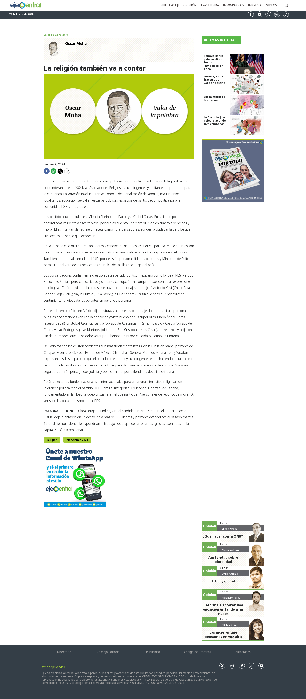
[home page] (26, 5)
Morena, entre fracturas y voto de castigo (214, 80)
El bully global (223, 581)
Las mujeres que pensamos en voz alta (223, 634)
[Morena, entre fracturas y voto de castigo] (247, 84)
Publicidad (153, 652)
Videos (271, 5)
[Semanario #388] (233, 170)
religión (52, 440)
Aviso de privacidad (53, 667)
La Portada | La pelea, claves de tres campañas (215, 120)
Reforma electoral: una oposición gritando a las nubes (223, 609)
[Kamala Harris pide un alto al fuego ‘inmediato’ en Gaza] (247, 64)
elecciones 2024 (77, 440)
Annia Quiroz (229, 624)
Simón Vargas (229, 528)
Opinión (190, 5)
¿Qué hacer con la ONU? (223, 536)
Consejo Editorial (108, 652)
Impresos (255, 5)
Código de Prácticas (197, 652)
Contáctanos (242, 652)
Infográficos (233, 5)
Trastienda (209, 5)
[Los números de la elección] (247, 105)
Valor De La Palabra (56, 34)
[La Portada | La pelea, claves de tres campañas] (247, 125)
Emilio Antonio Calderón (230, 575)
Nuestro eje (170, 5)
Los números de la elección (214, 98)
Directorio (64, 652)
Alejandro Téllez (231, 597)
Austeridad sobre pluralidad (223, 559)
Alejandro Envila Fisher (231, 551)
